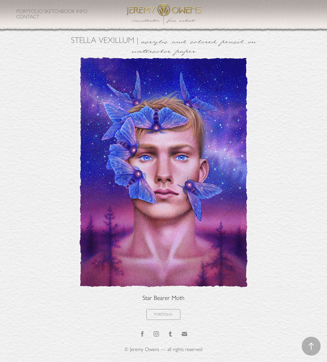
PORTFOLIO (163, 314)
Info (81, 11)
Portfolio (29, 11)
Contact (27, 17)
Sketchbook (59, 11)
